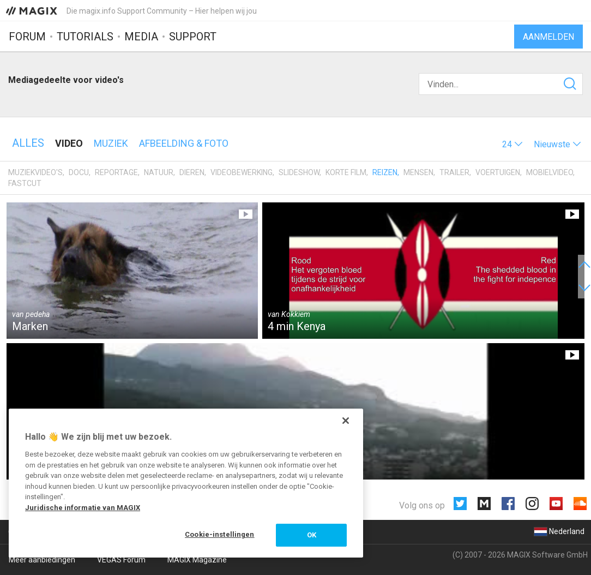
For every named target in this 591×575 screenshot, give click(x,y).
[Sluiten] (346, 421)
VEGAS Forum (121, 559)
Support (192, 36)
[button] (512, 144)
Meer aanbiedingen (42, 559)
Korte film (345, 172)
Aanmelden (548, 37)
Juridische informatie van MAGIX (82, 508)
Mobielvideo (549, 172)
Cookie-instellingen (219, 534)
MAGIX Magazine (197, 559)
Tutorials (85, 36)
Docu (79, 172)
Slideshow (299, 172)
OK (311, 535)
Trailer (454, 172)
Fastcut (24, 183)
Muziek (111, 143)
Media (141, 36)
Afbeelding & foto (183, 143)
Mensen (418, 172)
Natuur (158, 172)
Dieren (191, 172)
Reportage (116, 172)
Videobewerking (241, 172)
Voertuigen (497, 172)
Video (69, 143)
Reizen (384, 172)
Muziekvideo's (35, 172)
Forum (27, 36)
